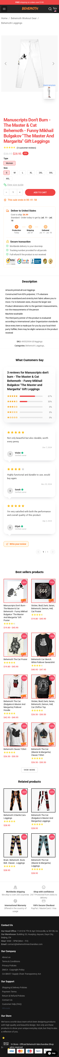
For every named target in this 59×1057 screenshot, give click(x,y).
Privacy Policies (9, 965)
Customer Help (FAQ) (12, 1004)
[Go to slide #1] (22, 107)
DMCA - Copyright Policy (13, 970)
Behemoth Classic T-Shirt (15, 749)
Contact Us (7, 1000)
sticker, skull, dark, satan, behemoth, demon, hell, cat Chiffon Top (43, 704)
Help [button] (51, 1053)
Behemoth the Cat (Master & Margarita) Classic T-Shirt (41, 752)
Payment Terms (9, 991)
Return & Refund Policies (13, 996)
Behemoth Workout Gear (24, 18)
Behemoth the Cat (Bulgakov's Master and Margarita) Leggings (42, 818)
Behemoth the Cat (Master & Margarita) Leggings (41, 863)
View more (29, 770)
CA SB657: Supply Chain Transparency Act (21, 974)
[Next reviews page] (52, 552)
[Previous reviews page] (38, 552)
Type (6, 158)
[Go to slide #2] (37, 107)
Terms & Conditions (11, 961)
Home (4, 18)
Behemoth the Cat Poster (15, 659)
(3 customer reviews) (26, 148)
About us (6, 957)
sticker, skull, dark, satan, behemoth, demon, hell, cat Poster (43, 608)
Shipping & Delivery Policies (14, 987)
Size (6, 168)
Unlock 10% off (6, 1043)
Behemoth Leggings (11, 23)
